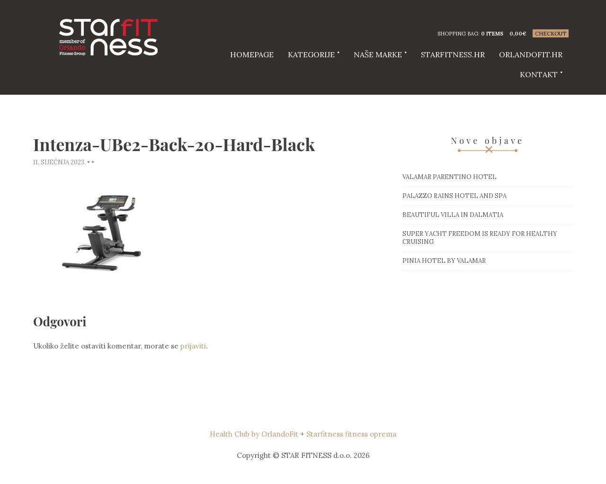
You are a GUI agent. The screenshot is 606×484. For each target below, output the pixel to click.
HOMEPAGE (252, 54)
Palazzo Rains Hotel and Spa (454, 196)
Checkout (550, 33)
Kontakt (539, 74)
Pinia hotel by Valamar (444, 261)
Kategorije (311, 54)
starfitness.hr (453, 54)
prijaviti (193, 345)
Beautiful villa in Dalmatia (452, 215)
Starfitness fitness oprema (351, 434)
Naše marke (378, 54)
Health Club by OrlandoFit (254, 434)
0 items (492, 33)
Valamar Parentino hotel (449, 177)
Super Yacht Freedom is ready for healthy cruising (479, 238)
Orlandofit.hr (530, 54)
